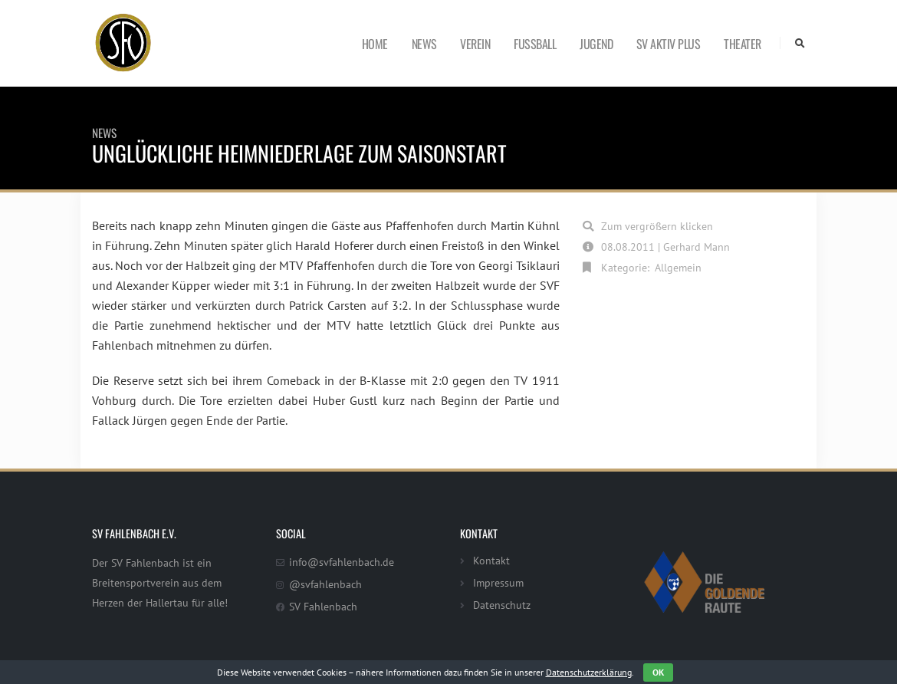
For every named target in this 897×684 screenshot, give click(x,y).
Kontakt (491, 560)
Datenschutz (502, 604)
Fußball (535, 44)
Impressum (498, 582)
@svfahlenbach (325, 584)
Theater (742, 44)
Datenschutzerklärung (589, 672)
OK (658, 672)
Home (375, 44)
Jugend (596, 44)
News (424, 44)
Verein (475, 44)
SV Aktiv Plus (668, 44)
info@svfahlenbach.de (341, 561)
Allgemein (678, 267)
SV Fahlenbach (323, 606)
